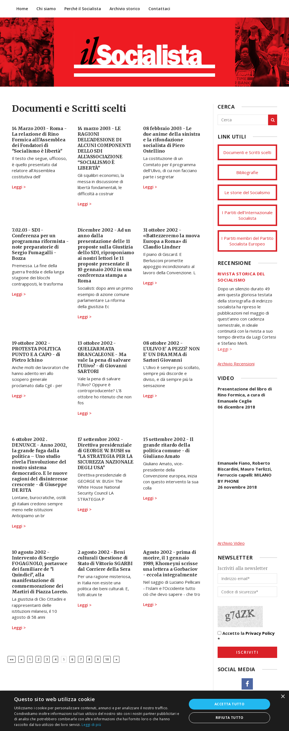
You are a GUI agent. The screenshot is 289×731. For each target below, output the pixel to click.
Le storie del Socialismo (247, 192)
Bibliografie (247, 172)
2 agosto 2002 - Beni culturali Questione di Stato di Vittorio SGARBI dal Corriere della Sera (105, 560)
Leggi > (19, 187)
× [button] (283, 697)
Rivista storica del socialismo (241, 276)
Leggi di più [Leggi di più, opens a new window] (91, 724)
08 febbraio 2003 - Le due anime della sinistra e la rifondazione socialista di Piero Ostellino (171, 140)
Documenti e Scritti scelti (247, 152)
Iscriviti (247, 652)
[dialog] (144, 711)
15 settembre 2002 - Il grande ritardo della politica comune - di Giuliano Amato (168, 447)
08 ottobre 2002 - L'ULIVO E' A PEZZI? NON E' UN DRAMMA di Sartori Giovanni (171, 351)
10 (107, 659)
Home (22, 8)
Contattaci (159, 8)
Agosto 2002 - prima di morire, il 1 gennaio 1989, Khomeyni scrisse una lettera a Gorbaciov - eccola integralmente (170, 563)
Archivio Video (231, 543)
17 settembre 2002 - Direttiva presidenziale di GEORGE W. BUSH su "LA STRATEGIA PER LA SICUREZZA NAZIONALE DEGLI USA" (105, 453)
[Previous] (21, 659)
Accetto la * (246, 636)
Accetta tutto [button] (229, 704)
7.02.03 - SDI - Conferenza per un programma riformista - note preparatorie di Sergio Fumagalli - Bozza (40, 244)
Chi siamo (46, 8)
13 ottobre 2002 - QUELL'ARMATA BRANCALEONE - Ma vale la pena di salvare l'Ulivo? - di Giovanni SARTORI (104, 357)
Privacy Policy (260, 633)
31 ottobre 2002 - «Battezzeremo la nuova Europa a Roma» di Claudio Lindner (171, 238)
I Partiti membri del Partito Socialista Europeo (247, 241)
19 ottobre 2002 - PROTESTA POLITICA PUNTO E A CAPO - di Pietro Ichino (36, 351)
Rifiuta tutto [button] (230, 717)
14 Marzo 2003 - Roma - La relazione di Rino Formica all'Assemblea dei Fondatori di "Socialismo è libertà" (39, 140)
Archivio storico (125, 8)
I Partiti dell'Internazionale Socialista (247, 215)
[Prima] (12, 659)
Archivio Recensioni (236, 363)
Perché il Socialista (82, 8)
